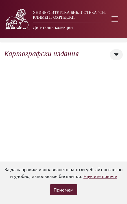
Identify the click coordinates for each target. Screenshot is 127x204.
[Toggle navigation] (114, 19)
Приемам (64, 189)
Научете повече (100, 176)
